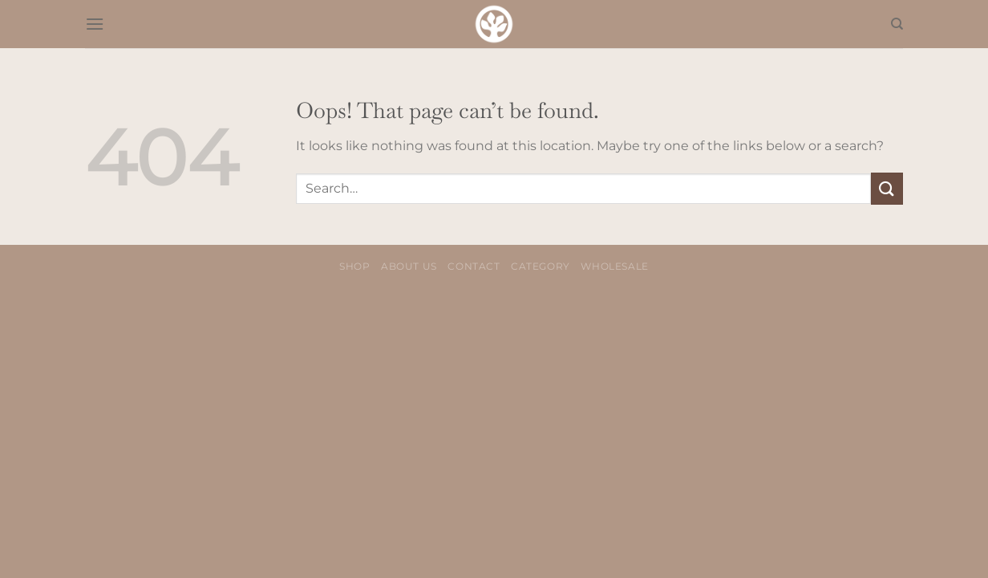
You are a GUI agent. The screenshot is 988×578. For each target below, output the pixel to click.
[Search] (897, 24)
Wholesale (615, 266)
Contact (473, 266)
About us (409, 266)
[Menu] (94, 23)
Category (540, 266)
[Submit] (887, 188)
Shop (354, 266)
